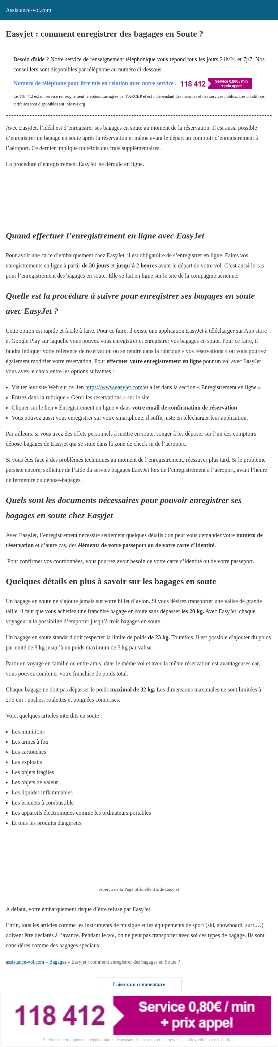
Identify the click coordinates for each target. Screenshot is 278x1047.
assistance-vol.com (25, 962)
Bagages (57, 962)
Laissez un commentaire (139, 984)
